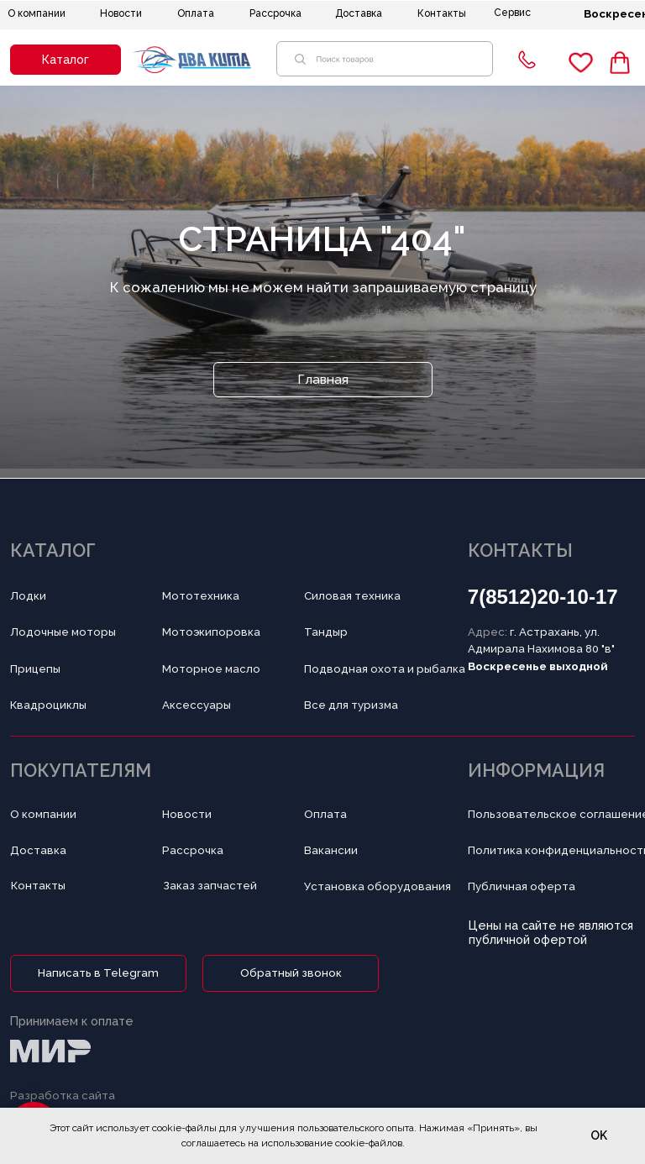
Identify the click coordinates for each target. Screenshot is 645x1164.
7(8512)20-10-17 (543, 596)
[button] (65, 60)
